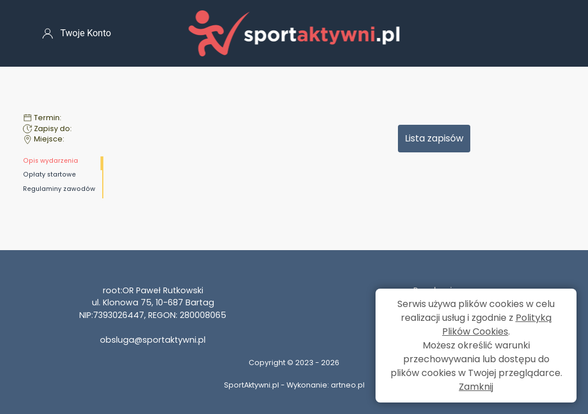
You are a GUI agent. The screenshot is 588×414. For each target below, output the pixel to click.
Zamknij (476, 386)
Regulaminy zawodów (59, 189)
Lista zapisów (434, 138)
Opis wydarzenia (50, 160)
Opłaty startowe (49, 174)
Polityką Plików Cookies (497, 324)
